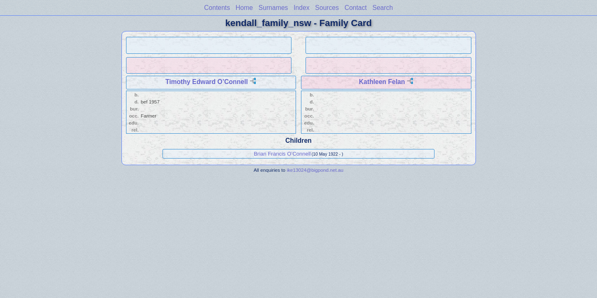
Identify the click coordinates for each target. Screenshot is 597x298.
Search (382, 7)
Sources (327, 7)
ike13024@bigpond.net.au (315, 170)
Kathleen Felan (382, 81)
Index (301, 7)
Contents (217, 7)
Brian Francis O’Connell (282, 154)
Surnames (273, 7)
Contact (356, 7)
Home (244, 7)
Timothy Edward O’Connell (206, 81)
